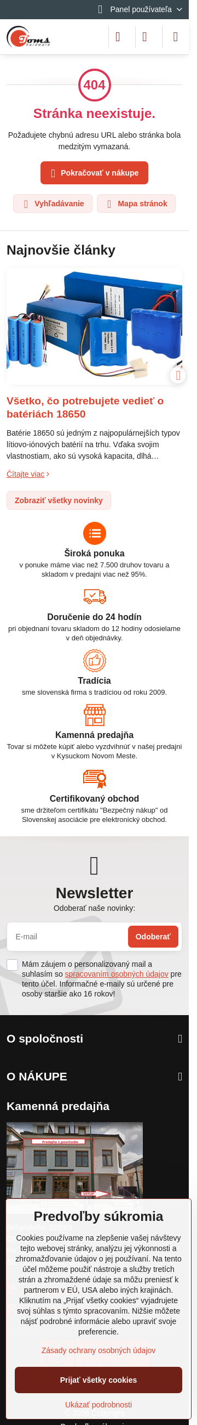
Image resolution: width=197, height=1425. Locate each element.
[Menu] (176, 37)
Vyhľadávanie (52, 204)
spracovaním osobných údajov (117, 974)
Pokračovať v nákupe (92, 173)
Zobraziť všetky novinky (59, 500)
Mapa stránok (135, 204)
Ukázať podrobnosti (98, 1404)
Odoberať (153, 936)
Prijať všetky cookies (98, 1380)
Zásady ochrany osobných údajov (99, 1350)
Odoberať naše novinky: (94, 908)
